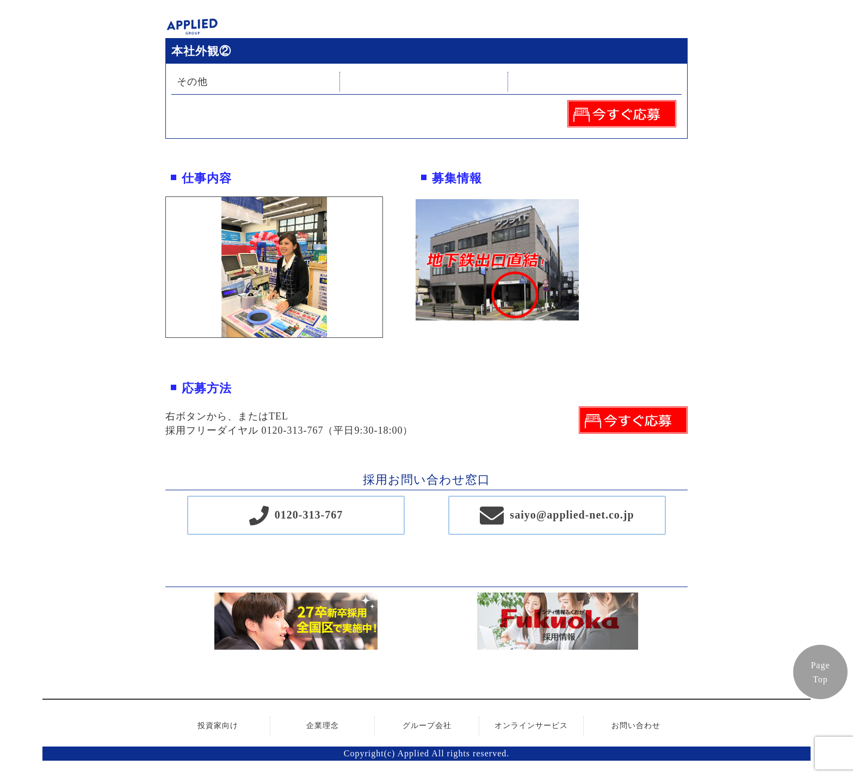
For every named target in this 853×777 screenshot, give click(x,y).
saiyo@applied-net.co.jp (572, 515)
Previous (157, 267)
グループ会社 (427, 725)
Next (390, 267)
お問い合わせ (635, 725)
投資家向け (217, 725)
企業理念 (322, 725)
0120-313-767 (309, 515)
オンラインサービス (531, 725)
